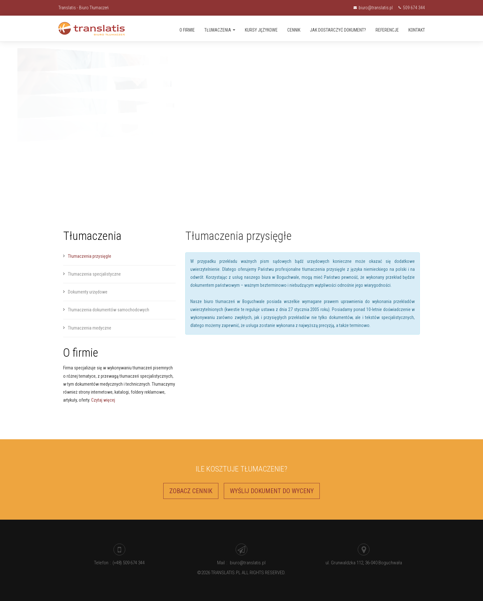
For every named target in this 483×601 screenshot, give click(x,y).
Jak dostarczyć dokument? (338, 30)
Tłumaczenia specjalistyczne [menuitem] (94, 274)
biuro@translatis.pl (374, 7)
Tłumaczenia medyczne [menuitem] (89, 327)
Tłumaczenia (219, 30)
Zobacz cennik (190, 491)
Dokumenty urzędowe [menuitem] (87, 291)
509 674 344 (412, 7)
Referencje (387, 30)
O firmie (187, 30)
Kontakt (416, 30)
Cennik (293, 30)
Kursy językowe (261, 30)
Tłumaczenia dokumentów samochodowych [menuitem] (108, 309)
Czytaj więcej (103, 400)
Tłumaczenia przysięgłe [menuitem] (89, 256)
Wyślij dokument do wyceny (272, 491)
